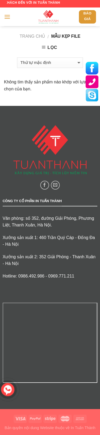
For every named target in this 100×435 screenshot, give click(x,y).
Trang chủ (32, 36)
